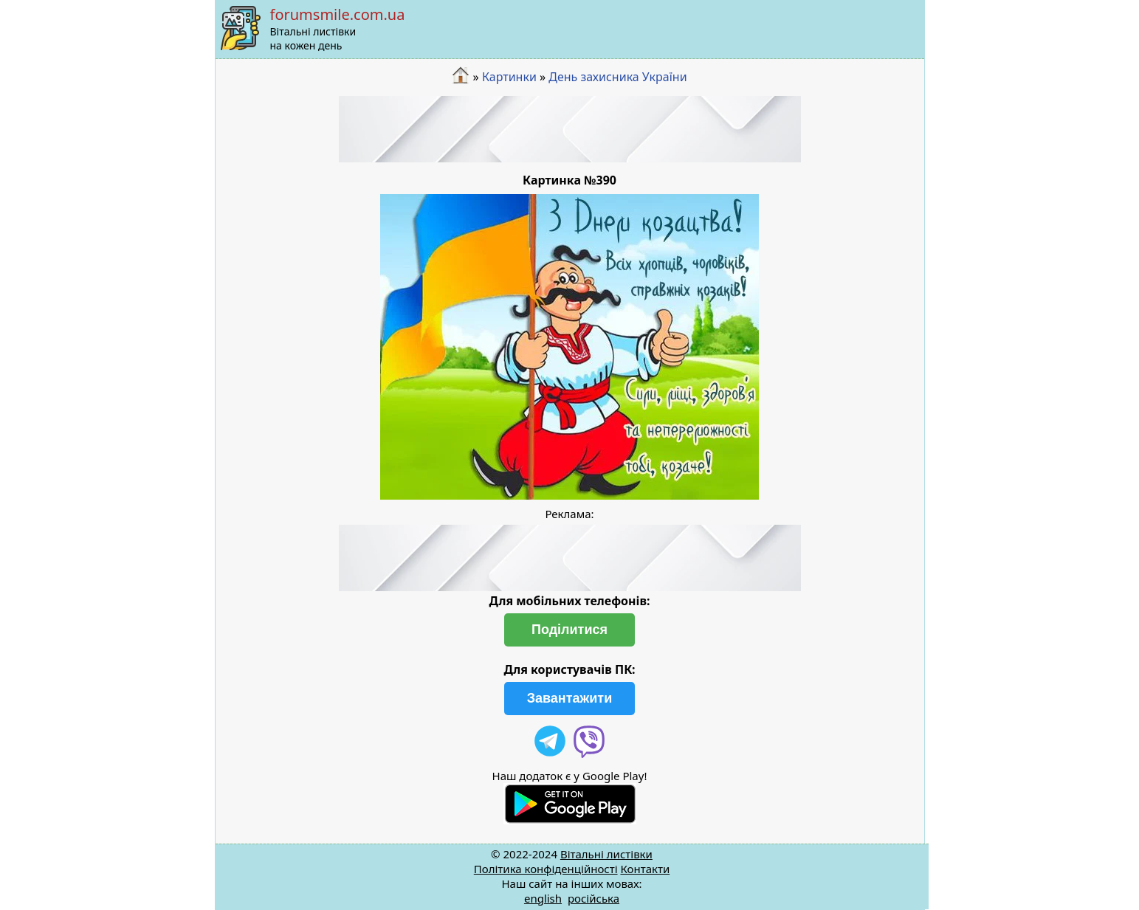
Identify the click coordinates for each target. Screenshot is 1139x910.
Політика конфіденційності (546, 868)
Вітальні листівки (606, 854)
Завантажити (570, 698)
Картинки (509, 77)
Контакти (645, 868)
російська (593, 898)
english (543, 898)
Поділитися (569, 629)
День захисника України (617, 77)
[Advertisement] (570, 129)
